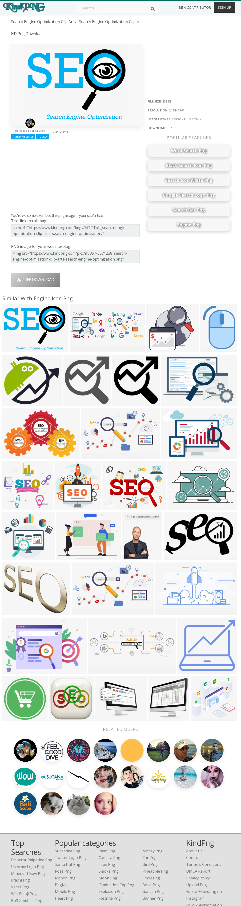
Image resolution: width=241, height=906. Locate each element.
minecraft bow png (28, 837)
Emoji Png (151, 841)
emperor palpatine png (31, 823)
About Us (194, 814)
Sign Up (224, 7)
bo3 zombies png (26, 864)
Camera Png (109, 821)
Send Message (23, 136)
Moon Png (108, 841)
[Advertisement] (76, 175)
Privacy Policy (198, 841)
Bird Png (150, 828)
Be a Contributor (195, 7)
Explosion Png (111, 855)
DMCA (42, 136)
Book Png (151, 848)
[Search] (152, 9)
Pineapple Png (155, 835)
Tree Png (107, 828)
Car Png (149, 821)
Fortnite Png (110, 862)
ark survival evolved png (32, 871)
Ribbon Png (65, 841)
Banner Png (153, 862)
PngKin (61, 848)
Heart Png (64, 862)
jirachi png (20, 844)
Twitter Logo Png (70, 821)
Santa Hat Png (67, 828)
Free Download (35, 279)
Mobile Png (65, 855)
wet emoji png (24, 857)
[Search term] (117, 8)
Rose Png (63, 835)
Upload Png (196, 848)
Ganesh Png (153, 855)
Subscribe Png (67, 814)
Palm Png (107, 814)
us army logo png (27, 830)
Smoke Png (109, 835)
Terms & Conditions (203, 828)
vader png (20, 850)
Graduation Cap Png (116, 848)
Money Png (152, 814)
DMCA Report (198, 835)
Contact (193, 821)
